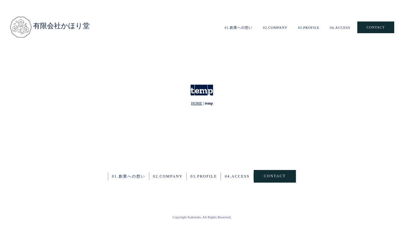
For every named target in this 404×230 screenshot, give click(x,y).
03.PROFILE (308, 27)
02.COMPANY (275, 27)
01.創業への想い (238, 27)
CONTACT (375, 27)
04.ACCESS (340, 27)
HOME (196, 103)
